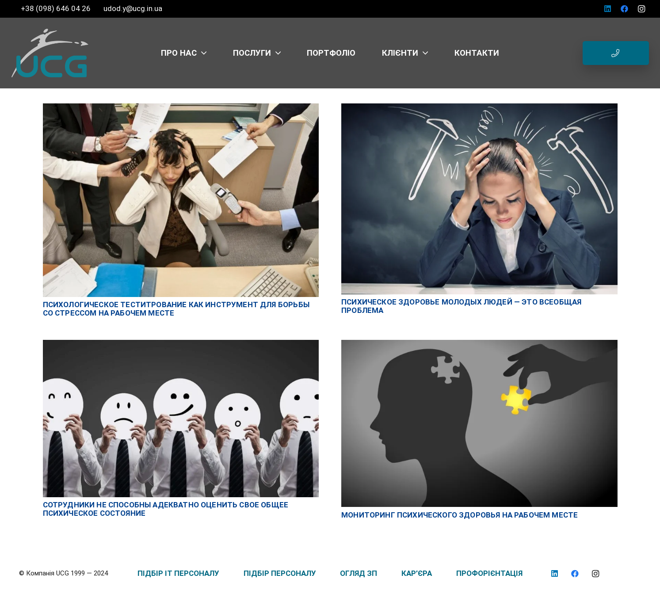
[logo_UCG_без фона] (49, 53)
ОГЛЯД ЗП (358, 573)
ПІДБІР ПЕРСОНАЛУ (280, 573)
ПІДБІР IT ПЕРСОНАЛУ (178, 573)
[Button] (616, 53)
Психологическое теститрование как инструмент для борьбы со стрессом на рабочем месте (176, 308)
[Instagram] (641, 8)
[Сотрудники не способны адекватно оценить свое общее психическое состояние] (181, 344)
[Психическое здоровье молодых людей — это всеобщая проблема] (479, 107)
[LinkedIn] (607, 8)
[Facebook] (624, 8)
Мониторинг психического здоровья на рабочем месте (459, 514)
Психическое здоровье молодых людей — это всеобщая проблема (461, 306)
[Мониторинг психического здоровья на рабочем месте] (479, 344)
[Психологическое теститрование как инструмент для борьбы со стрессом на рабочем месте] (181, 107)
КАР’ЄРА (416, 573)
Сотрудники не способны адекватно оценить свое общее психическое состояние (166, 509)
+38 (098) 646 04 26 (56, 8)
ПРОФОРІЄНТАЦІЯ (489, 573)
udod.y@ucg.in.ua (132, 8)
